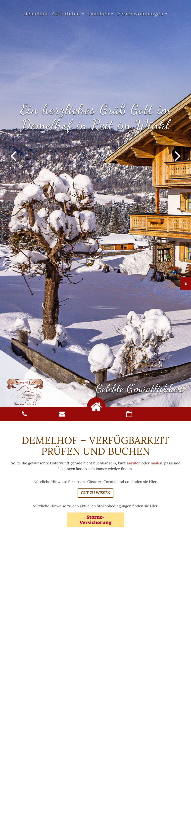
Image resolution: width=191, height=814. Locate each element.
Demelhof (35, 13)
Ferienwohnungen (140, 13)
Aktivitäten (66, 13)
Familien (98, 13)
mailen (156, 463)
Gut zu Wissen (95, 492)
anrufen (134, 463)
